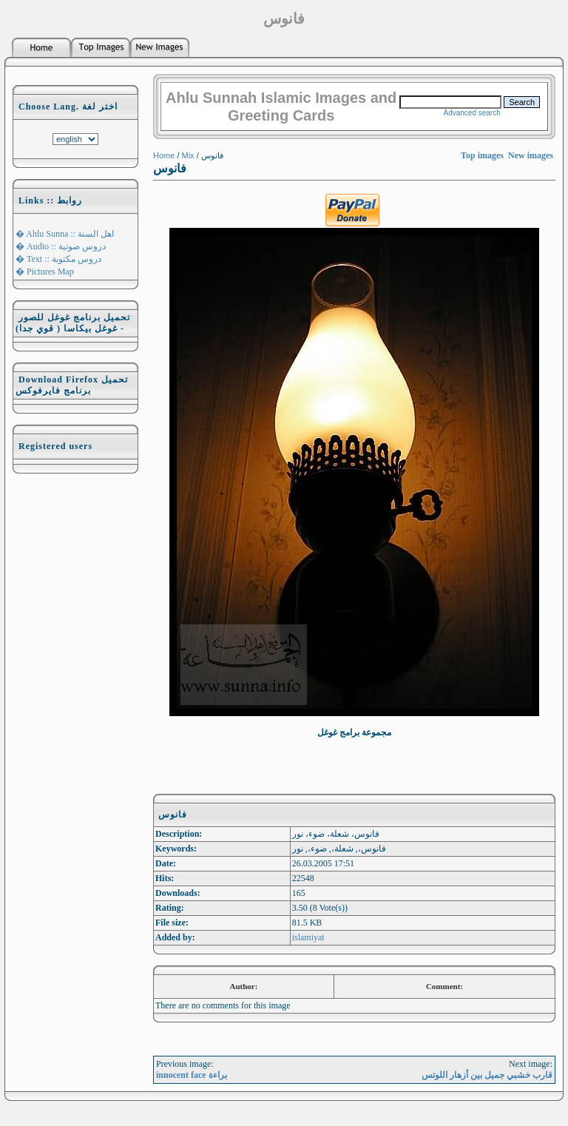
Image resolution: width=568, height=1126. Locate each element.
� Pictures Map (45, 271)
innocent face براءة (191, 1075)
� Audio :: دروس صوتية (61, 246)
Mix (188, 155)
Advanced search (471, 113)
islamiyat (308, 937)
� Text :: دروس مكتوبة (58, 259)
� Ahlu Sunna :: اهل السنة (65, 234)
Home (164, 155)
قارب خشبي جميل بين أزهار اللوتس (487, 1075)
